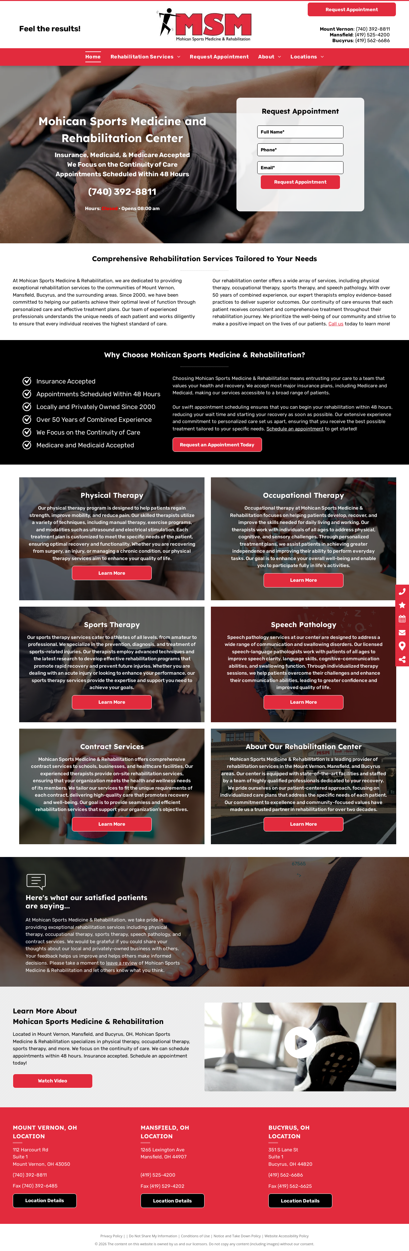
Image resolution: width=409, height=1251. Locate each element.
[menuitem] (93, 56)
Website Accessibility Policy (287, 1235)
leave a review (121, 963)
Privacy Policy (111, 1235)
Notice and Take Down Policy (237, 1235)
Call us (335, 324)
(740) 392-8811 (122, 191)
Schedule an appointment (295, 429)
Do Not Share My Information (153, 1235)
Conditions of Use (195, 1235)
